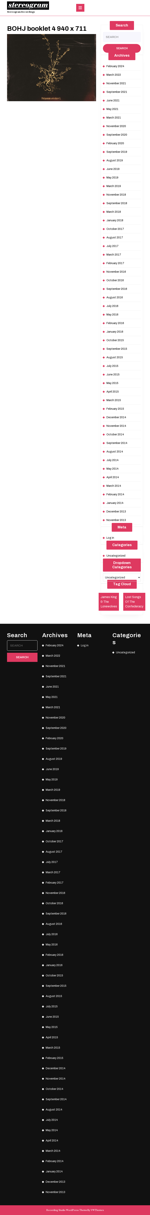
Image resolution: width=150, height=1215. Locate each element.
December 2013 (116, 511)
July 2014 (112, 460)
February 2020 (115, 143)
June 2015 (113, 374)
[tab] (80, 8)
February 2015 (115, 408)
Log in (110, 537)
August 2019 (114, 160)
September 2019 (116, 151)
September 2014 (116, 443)
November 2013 (116, 520)
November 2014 (116, 425)
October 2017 (115, 229)
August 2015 (114, 357)
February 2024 (115, 66)
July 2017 (112, 246)
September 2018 (116, 203)
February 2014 (115, 494)
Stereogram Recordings (21, 12)
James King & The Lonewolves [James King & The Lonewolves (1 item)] (109, 601)
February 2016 (115, 323)
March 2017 (113, 254)
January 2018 (114, 220)
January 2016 (114, 331)
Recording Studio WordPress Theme (66, 1210)
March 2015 (113, 400)
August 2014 (114, 451)
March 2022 (113, 74)
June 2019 (113, 169)
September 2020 (116, 134)
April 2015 (112, 391)
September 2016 (116, 288)
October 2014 (115, 434)
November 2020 (116, 126)
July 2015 (112, 366)
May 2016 (112, 314)
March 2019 (113, 186)
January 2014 (114, 503)
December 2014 (116, 417)
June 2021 (113, 100)
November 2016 (116, 271)
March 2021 (113, 117)
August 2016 (114, 297)
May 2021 (112, 109)
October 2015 (115, 340)
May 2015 (112, 383)
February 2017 (115, 263)
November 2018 (116, 194)
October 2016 (115, 280)
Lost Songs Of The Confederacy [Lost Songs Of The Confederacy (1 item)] (134, 601)
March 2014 (113, 485)
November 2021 (116, 83)
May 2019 (112, 177)
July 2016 (112, 306)
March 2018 (113, 211)
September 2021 (116, 91)
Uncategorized (115, 555)
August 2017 (114, 237)
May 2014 (112, 468)
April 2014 (112, 477)
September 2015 (116, 348)
